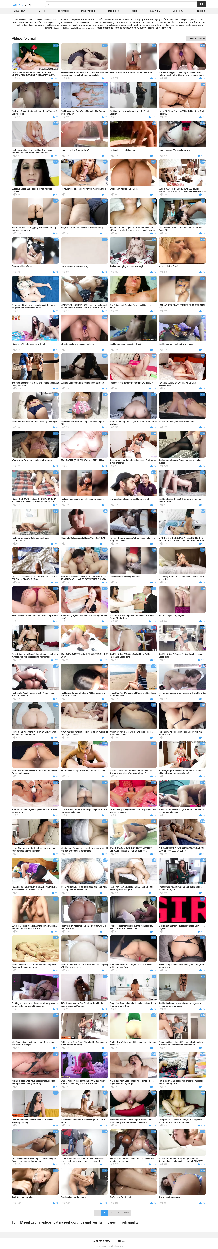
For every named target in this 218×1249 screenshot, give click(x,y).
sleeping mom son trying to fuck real (154, 19)
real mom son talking (104, 22)
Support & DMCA (101, 1241)
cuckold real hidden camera (82, 28)
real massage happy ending (186, 20)
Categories (113, 11)
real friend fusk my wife (159, 28)
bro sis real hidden (61, 28)
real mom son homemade (128, 22)
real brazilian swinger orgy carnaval (30, 25)
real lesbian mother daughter (59, 25)
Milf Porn (178, 11)
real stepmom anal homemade (88, 25)
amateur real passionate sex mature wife (82, 19)
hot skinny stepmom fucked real (189, 22)
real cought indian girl (53, 22)
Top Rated (63, 11)
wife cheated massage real (119, 25)
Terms (121, 1241)
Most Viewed (88, 11)
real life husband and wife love (149, 25)
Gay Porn (155, 11)
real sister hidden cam (23, 20)
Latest (41, 11)
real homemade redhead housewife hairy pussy (121, 27)
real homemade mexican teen (118, 19)
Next (126, 1213)
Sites (134, 11)
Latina (22, 4)
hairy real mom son (175, 25)
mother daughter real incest (46, 20)
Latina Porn (18, 11)
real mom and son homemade (156, 22)
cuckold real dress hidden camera (78, 22)
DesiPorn (201, 11)
